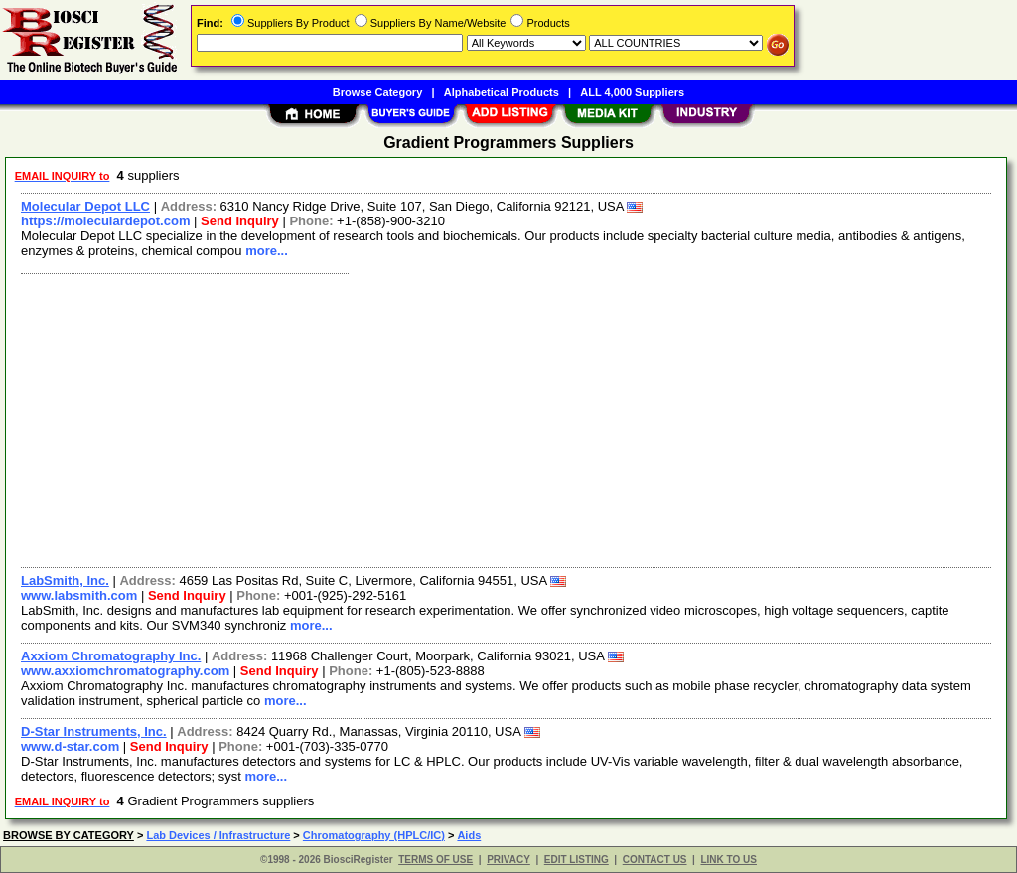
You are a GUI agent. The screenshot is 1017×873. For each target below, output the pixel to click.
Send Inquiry (240, 221)
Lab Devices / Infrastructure (218, 835)
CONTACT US (655, 859)
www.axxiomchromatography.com (125, 670)
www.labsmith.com (79, 595)
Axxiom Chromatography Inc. (111, 656)
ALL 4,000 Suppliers (632, 92)
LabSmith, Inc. (65, 580)
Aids (469, 835)
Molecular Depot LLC (85, 206)
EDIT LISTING (576, 859)
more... (266, 250)
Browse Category (377, 92)
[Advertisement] (507, 418)
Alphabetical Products (501, 92)
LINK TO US (728, 859)
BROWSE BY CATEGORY (68, 835)
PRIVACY (508, 859)
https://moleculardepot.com (105, 221)
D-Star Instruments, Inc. (94, 731)
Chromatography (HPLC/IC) (374, 835)
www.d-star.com (70, 746)
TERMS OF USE (435, 859)
